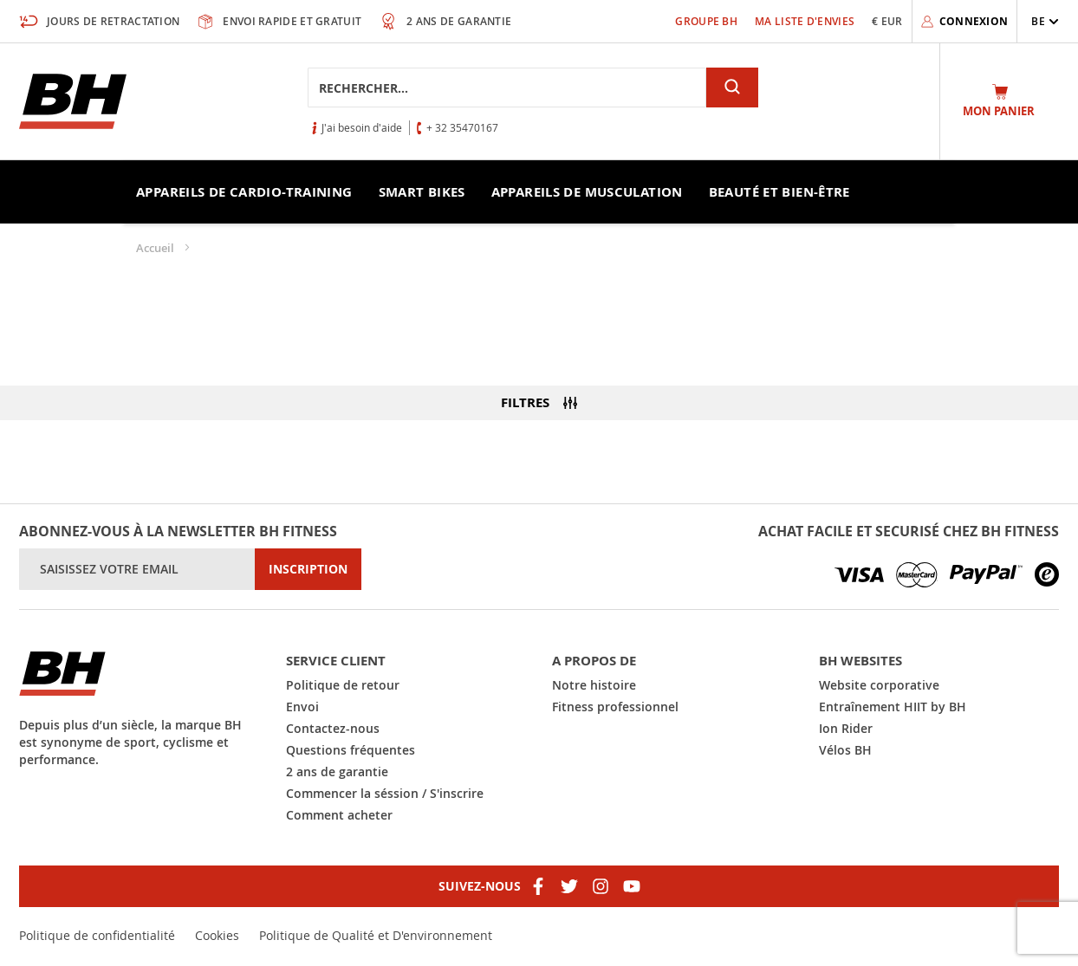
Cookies (217, 935)
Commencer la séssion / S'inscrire (385, 793)
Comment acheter (339, 815)
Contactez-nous (333, 728)
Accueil (156, 248)
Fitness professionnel (615, 706)
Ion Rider (846, 728)
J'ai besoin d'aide (361, 127)
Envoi (302, 706)
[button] (1045, 21)
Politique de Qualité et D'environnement (375, 935)
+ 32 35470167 (462, 127)
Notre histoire (594, 685)
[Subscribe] (308, 569)
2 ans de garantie (337, 771)
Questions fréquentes (350, 750)
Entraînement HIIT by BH (892, 706)
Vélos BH (845, 750)
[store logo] (73, 101)
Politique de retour (342, 685)
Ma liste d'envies (804, 21)
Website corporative (879, 685)
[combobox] (507, 87)
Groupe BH (706, 21)
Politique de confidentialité (97, 935)
